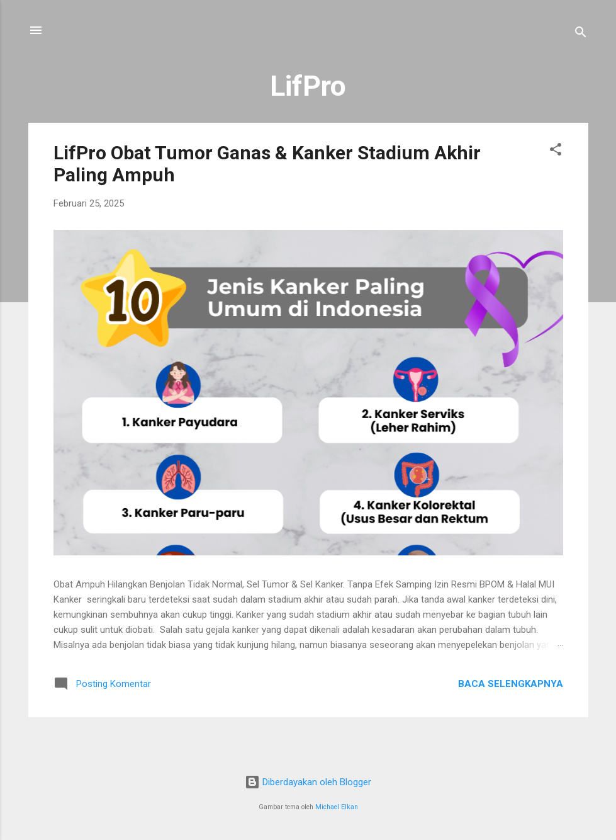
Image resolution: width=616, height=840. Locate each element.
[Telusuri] (580, 34)
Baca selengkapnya (510, 684)
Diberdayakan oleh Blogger (308, 782)
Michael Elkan (336, 807)
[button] (555, 151)
